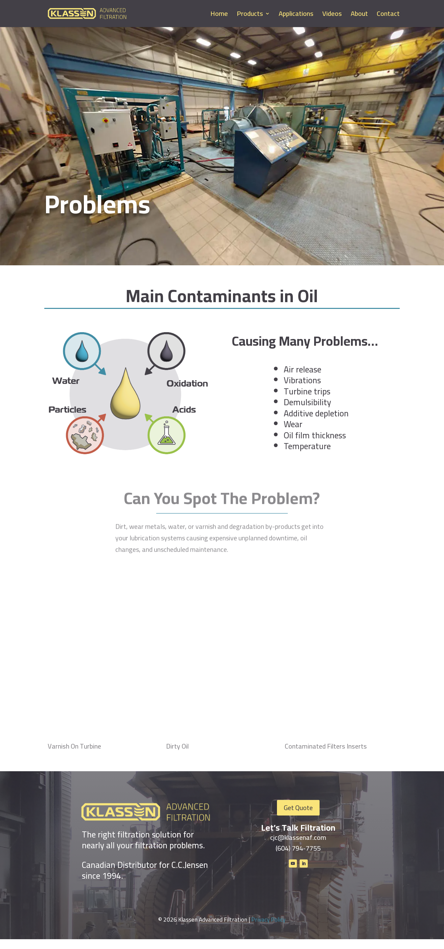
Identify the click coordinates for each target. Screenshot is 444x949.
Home (219, 15)
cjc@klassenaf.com (298, 837)
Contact (388, 15)
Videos (332, 15)
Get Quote (298, 807)
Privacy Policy (268, 929)
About (359, 15)
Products (250, 15)
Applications (296, 15)
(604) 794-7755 (298, 848)
